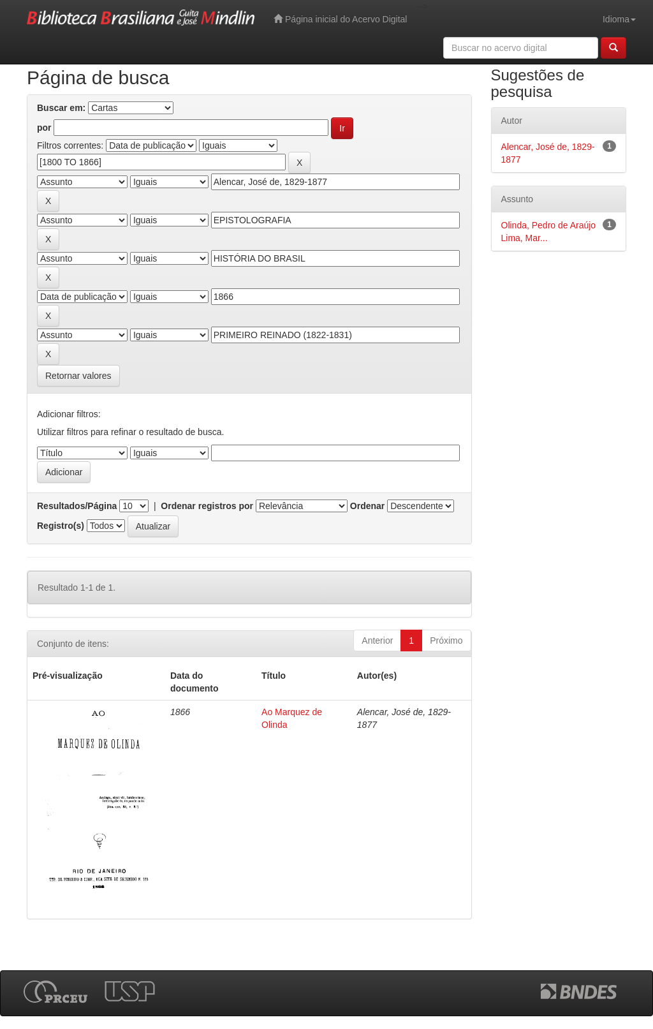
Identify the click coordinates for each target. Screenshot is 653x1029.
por (44, 127)
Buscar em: (61, 108)
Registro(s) (60, 526)
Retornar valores (78, 376)
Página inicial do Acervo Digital (340, 18)
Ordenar (367, 506)
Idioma (619, 19)
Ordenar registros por (207, 506)
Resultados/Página (77, 506)
